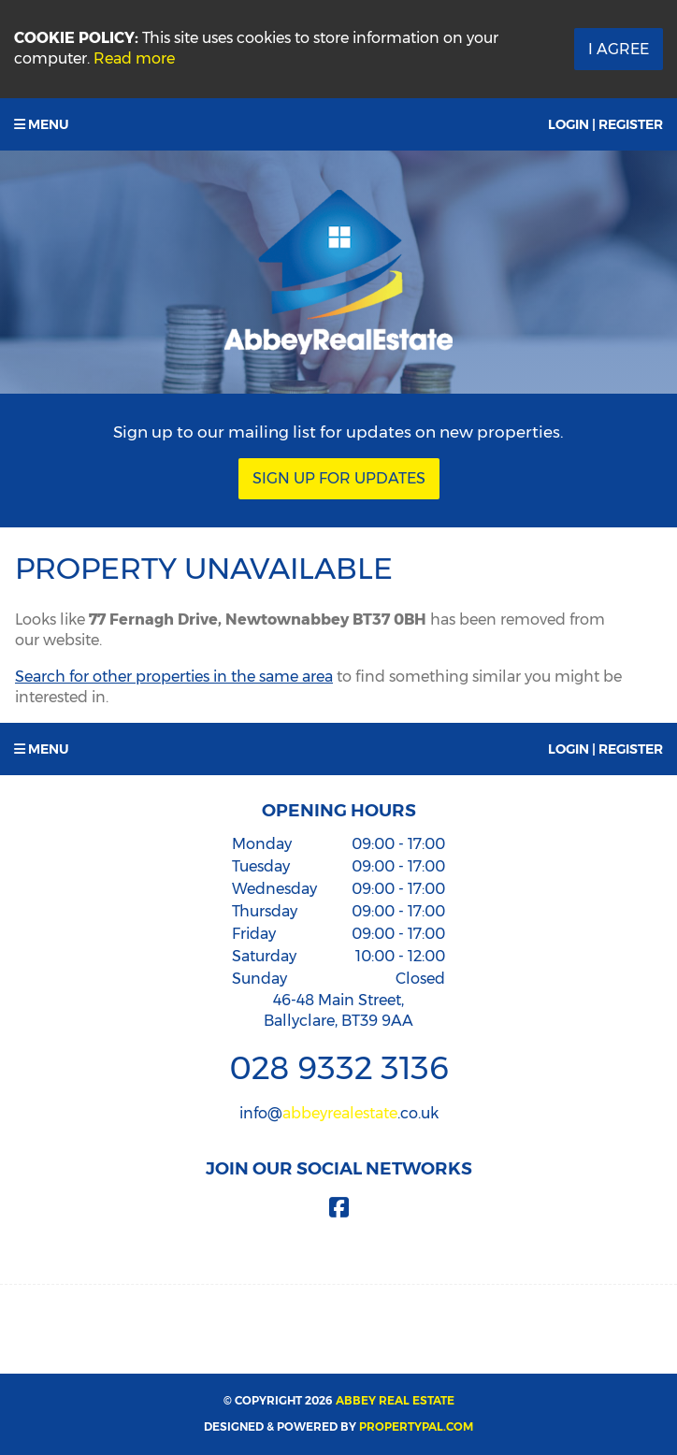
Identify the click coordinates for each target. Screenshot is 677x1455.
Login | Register (605, 124)
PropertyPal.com (416, 1426)
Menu (41, 124)
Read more (134, 58)
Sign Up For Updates (338, 478)
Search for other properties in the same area (174, 676)
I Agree (618, 49)
